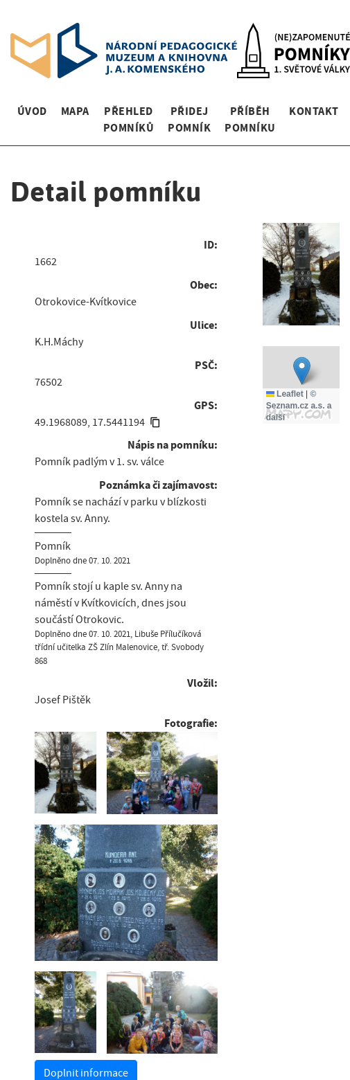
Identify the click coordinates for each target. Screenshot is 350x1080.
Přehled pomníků (128, 119)
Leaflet (285, 394)
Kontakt (313, 111)
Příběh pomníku (250, 119)
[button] (301, 371)
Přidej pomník (189, 119)
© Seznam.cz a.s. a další (299, 405)
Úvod (32, 111)
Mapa (75, 111)
